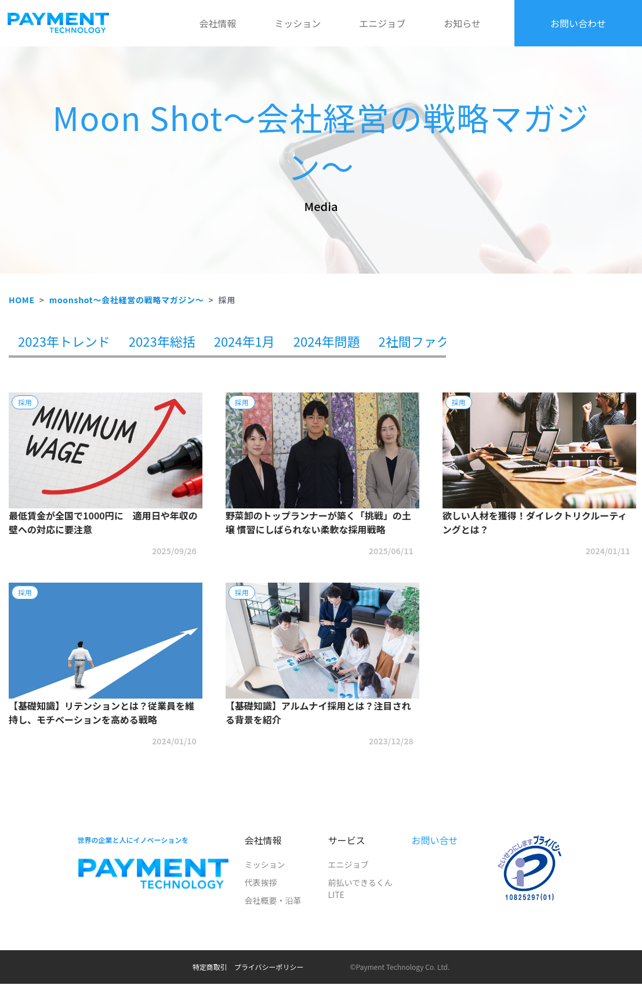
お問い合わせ (578, 23)
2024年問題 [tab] (326, 341)
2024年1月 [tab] (244, 341)
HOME (22, 300)
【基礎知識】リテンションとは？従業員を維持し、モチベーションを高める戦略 (101, 712)
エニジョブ (382, 23)
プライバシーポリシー (269, 967)
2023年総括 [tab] (162, 341)
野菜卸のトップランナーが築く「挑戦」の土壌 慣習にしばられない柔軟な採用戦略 (318, 522)
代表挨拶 (260, 882)
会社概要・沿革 (272, 900)
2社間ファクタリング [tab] (439, 341)
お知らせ (462, 23)
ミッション (297, 23)
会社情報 (217, 23)
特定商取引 (210, 967)
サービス (346, 840)
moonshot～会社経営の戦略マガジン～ (126, 300)
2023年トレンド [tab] (64, 341)
